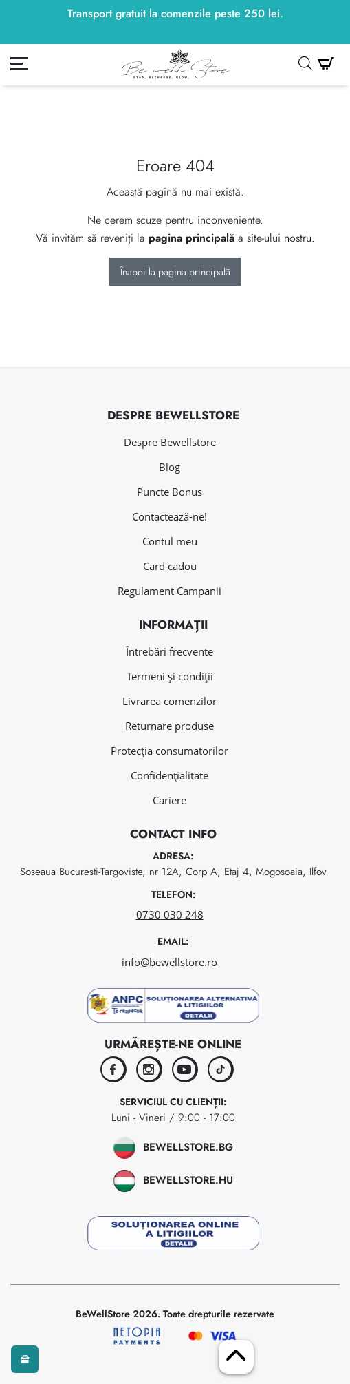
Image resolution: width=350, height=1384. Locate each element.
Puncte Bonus (169, 492)
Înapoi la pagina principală (175, 272)
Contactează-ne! (169, 516)
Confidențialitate (169, 775)
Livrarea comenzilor (169, 701)
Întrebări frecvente (169, 651)
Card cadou (170, 566)
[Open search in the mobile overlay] (305, 63)
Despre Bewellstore (170, 442)
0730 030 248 (170, 914)
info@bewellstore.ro (169, 962)
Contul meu (169, 541)
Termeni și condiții (170, 676)
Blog (169, 467)
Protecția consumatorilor (169, 750)
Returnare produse (169, 726)
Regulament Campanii (169, 591)
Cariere (169, 800)
